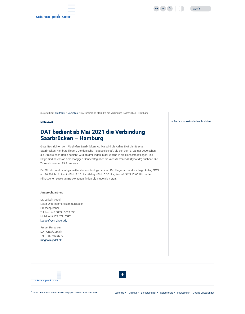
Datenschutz (166, 292)
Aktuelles (73, 113)
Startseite (60, 113)
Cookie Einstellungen (203, 292)
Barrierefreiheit (148, 292)
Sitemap (132, 292)
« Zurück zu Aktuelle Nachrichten (191, 121)
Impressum (183, 292)
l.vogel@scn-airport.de (53, 220)
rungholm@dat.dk (51, 240)
